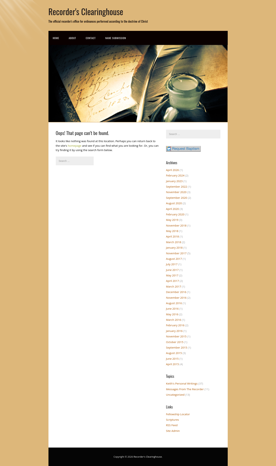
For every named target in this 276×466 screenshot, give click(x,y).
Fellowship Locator (178, 414)
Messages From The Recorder (185, 389)
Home (56, 38)
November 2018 (176, 225)
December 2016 (176, 292)
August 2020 (174, 203)
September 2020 (176, 197)
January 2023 (174, 181)
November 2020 (176, 192)
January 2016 (174, 331)
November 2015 (176, 336)
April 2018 (172, 236)
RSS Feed (172, 425)
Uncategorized (175, 394)
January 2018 (174, 247)
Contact (91, 38)
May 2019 (172, 220)
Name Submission (115, 38)
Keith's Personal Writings (182, 383)
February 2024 (175, 175)
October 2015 (174, 342)
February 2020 (175, 214)
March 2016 (173, 320)
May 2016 (172, 314)
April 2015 (172, 364)
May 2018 (172, 231)
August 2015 (174, 353)
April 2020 (172, 209)
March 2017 (173, 286)
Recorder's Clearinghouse (85, 11)
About (72, 38)
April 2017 (172, 281)
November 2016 (176, 297)
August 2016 (174, 303)
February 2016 (175, 325)
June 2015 (172, 358)
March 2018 (173, 242)
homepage (74, 145)
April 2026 (172, 170)
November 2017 (176, 253)
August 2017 (174, 258)
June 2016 (172, 308)
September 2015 (176, 347)
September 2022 (176, 186)
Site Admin (173, 431)
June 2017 (172, 270)
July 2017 (172, 264)
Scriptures (172, 419)
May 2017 (172, 275)
